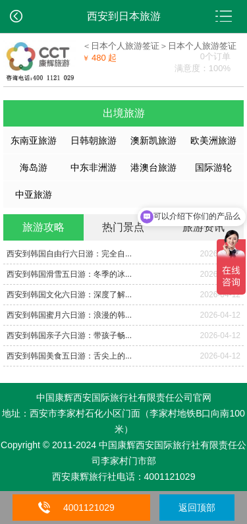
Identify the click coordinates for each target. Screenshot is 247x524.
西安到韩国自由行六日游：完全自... (69, 253)
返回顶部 (196, 507)
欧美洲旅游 (213, 140)
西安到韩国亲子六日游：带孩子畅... (69, 335)
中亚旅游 (33, 194)
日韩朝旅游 (93, 140)
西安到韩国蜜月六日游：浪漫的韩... (69, 315)
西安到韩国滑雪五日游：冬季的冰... (69, 274)
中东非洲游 (93, 167)
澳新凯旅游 (153, 140)
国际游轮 (213, 167)
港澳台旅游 (153, 167)
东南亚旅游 (34, 140)
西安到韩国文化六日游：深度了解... (69, 294)
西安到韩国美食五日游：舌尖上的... (69, 356)
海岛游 (33, 167)
